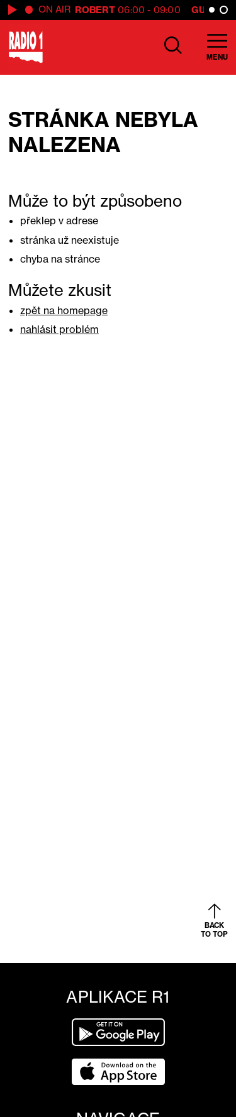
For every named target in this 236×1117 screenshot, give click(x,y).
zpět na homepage (64, 310)
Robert (95, 10)
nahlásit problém (59, 329)
